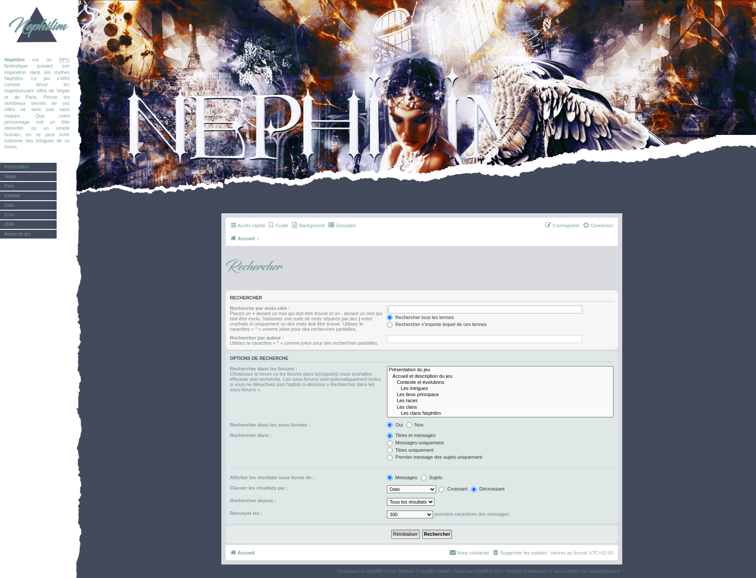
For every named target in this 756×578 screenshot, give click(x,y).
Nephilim (37, 26)
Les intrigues (500, 389)
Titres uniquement (410, 450)
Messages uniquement (415, 442)
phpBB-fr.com (488, 571)
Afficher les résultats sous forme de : (272, 477)
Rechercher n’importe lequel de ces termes (437, 324)
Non (415, 424)
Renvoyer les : (246, 513)
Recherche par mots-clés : (260, 308)
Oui (395, 424)
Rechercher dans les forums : (264, 368)
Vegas (10, 176)
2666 (9, 224)
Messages (402, 477)
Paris (9, 186)
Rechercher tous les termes (420, 317)
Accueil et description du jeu (500, 376)
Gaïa (9, 205)
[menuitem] (278, 225)
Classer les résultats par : (259, 488)
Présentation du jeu (500, 370)
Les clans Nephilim (500, 413)
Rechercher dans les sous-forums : (270, 424)
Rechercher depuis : (253, 500)
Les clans (500, 407)
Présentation (16, 167)
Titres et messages (411, 435)
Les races (500, 401)
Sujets (432, 477)
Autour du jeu (17, 234)
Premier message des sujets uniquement (434, 457)
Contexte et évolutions (500, 383)
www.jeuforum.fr (604, 571)
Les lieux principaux (500, 395)
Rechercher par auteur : (257, 337)
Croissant (453, 488)
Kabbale (12, 195)
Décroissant (488, 488)
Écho (9, 214)
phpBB (373, 571)
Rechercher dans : (251, 435)
